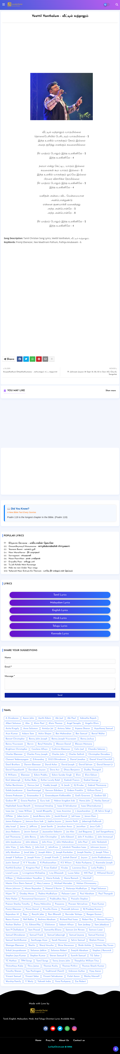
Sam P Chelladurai (15, 930)
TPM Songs (26, 961)
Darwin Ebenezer (32, 764)
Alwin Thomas (55, 723)
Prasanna (59, 904)
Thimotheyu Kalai (14, 966)
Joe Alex (70, 832)
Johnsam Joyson (98, 847)
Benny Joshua (87, 739)
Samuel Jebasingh (56, 935)
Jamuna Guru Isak (34, 821)
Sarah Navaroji (59, 940)
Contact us (79, 1040)
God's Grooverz (82, 795)
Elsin (78, 775)
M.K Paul (88, 873)
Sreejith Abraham (79, 950)
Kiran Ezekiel (50, 868)
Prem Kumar (98, 904)
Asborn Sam (28, 733)
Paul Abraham (87, 894)
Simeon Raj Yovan (104, 945)
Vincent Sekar (32, 976)
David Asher (51, 764)
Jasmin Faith (71, 821)
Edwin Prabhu (41, 775)
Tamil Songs (42, 961)
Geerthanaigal (34, 790)
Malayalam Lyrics (60, 602)
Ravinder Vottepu (73, 914)
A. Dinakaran (12, 718)
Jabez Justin (23, 816)
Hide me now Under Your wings (23, 568)
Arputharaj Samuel (103, 728)
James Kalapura (13, 821)
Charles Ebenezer (14, 754)
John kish (39, 847)
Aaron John (28, 718)
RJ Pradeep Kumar (92, 909)
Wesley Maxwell (92, 976)
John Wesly (25, 847)
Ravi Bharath (54, 914)
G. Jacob (65, 785)
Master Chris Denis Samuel (19, 883)
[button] (117, 4)
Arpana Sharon (82, 728)
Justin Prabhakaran (101, 857)
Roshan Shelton (13, 925)
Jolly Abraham (13, 852)
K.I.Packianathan (48, 863)
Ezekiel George (91, 780)
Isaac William (25, 811)
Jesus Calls (95, 826)
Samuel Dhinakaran (15, 935)
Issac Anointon (64, 811)
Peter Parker (12, 899)
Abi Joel (59, 718)
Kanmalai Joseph (104, 863)
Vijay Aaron (95, 971)
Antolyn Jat (47, 728)
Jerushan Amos (64, 826)
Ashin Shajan (44, 733)
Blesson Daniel (63, 744)
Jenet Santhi (47, 826)
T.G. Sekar (95, 955)
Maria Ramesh (71, 878)
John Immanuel (105, 837)
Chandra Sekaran (96, 749)
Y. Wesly (29, 981)
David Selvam (85, 764)
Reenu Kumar (12, 919)
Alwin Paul (39, 723)
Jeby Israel (11, 826)
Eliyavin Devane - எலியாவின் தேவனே (31, 543)
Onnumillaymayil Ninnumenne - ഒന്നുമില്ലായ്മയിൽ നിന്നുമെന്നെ (39, 546)
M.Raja (9, 878)
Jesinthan (81, 826)
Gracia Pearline (28, 801)
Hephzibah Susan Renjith (18, 806)
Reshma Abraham (47, 919)
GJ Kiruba (79, 785)
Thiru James (33, 966)
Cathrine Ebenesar (61, 749)
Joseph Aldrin (45, 852)
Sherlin (31, 945)
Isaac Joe (10, 811)
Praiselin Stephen (79, 899)
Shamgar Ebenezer (15, 945)
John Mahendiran (65, 842)
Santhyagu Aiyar (39, 940)
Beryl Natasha (45, 744)
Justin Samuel (12, 863)
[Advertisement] (60, 424)
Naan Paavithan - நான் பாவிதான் (24, 559)
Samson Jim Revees (75, 930)
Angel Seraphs (74, 723)
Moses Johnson (13, 888)
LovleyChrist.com (56, 1047)
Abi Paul (71, 718)
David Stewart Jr (105, 764)
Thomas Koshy (50, 966)
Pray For (50, 1040)
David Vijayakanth (15, 770)
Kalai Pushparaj (84, 863)
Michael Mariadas (63, 883)
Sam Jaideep (84, 925)
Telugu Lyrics (60, 626)
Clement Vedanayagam (17, 759)
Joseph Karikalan (64, 852)
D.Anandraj (38, 759)
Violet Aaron (73, 976)
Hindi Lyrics (60, 618)
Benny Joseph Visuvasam (64, 739)
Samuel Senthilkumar (16, 940)
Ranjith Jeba (38, 914)
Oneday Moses (27, 894)
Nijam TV (10, 894)
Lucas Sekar (74, 873)
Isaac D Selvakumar (67, 806)
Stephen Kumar (37, 955)
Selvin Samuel (78, 940)
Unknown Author (76, 971)
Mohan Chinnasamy (86, 883)
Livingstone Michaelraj (33, 873)
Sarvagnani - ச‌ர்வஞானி (20, 556)
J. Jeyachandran (82, 811)
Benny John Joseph (38, 739)
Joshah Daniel (70, 857)
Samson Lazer (96, 930)
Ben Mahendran (63, 733)
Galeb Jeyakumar (14, 790)
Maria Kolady (53, 878)
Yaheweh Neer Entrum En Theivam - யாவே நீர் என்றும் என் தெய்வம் (41, 571)
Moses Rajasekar (33, 888)
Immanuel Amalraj (44, 806)
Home (38, 1040)
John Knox (47, 842)
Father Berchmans (14, 785)
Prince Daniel (32, 909)
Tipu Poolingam (33, 971)
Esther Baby (31, 780)
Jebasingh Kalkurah (91, 821)
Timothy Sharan (13, 971)
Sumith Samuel (78, 955)
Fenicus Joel (33, 785)
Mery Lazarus (43, 883)
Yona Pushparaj (63, 981)
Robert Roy (87, 919)
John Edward (67, 837)
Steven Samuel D (58, 955)
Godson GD (100, 795)
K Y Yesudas (29, 863)
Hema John (84, 801)
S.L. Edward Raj (32, 925)
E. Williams (11, 775)
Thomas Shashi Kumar (93, 966)
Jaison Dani (90, 816)
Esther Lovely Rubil (50, 780)
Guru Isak (45, 801)
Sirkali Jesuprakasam (16, 950)
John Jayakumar (13, 842)
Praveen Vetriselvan (78, 904)
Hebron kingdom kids (64, 801)
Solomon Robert (59, 950)
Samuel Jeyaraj (76, 935)
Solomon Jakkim (38, 950)
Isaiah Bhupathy (44, 811)
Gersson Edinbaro (54, 790)
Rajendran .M (12, 914)
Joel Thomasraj (13, 837)
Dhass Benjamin (72, 770)
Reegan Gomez (94, 914)
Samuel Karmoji (96, 935)
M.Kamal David (104, 873)
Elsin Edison (91, 775)
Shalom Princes (96, 940)
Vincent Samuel (13, 976)
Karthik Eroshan (14, 868)
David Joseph (68, 764)
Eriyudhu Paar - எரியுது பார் (22, 562)
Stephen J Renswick (101, 950)
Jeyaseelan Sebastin (52, 832)
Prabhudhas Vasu (58, 899)
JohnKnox (53, 847)
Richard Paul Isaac (69, 919)
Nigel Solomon (98, 888)
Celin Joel (79, 749)
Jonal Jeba (29, 852)
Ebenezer (25, 775)
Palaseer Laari (69, 894)
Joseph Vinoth (52, 857)
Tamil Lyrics (60, 595)
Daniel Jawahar (77, 759)
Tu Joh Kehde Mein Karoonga (22, 565)
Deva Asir (55, 770)
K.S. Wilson (66, 863)
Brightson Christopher (16, 749)
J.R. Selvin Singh (102, 811)
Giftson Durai (94, 790)
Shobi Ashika (84, 945)
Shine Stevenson (66, 945)
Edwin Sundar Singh (62, 775)
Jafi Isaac (75, 816)
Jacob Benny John (41, 816)
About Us (64, 1040)
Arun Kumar (12, 733)
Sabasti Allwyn (66, 925)
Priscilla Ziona (50, 909)
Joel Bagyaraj (85, 832)
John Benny (30, 837)
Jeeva (22, 826)
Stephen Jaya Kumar (16, 955)
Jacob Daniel (61, 816)
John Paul (83, 842)
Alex (27, 723)
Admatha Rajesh (88, 718)
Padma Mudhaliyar (47, 894)
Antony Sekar (64, 728)
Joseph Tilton (102, 852)
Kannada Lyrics (60, 633)
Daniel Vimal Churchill (101, 759)
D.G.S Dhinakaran (57, 759)
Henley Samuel (102, 801)
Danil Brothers (13, 764)
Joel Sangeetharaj (105, 832)
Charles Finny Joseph (37, 754)
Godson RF (11, 801)
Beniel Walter (98, 733)
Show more (111, 391)
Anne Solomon (30, 728)
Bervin (30, 744)
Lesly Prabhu (97, 868)
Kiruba (64, 868)
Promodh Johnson (70, 909)
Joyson (84, 857)
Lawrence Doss (79, 868)
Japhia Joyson (54, 821)
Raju (25, 914)
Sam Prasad (34, 930)
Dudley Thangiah (92, 770)
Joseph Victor (33, 857)
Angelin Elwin (92, 723)
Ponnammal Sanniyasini (34, 899)
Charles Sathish (76, 754)
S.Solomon (50, 925)
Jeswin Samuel (31, 832)
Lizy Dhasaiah (56, 873)
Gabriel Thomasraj (97, 785)
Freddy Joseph (50, 785)
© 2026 (68, 1047)
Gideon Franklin (75, 790)
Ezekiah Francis (72, 780)
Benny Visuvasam (14, 744)
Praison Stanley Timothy (18, 904)
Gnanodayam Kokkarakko (58, 795)
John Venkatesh (99, 842)
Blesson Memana (83, 744)
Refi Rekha (28, 919)
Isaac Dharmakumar (91, 806)
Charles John (58, 754)
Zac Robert (80, 981)
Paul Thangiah (105, 894)
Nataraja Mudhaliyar (76, 888)
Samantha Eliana (52, 930)
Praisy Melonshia (42, 904)
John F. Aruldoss (86, 837)
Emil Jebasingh (13, 780)
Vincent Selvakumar (53, 976)
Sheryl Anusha (46, 945)
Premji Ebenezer (13, 909)
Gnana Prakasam (14, 795)
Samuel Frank (36, 935)
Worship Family (13, 981)
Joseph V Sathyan (14, 857)
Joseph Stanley (84, 852)
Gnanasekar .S (34, 795)
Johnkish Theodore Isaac (74, 847)
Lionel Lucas (12, 873)
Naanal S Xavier (53, 888)
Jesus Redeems (13, 832)
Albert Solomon (13, 723)
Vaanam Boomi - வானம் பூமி (22, 549)
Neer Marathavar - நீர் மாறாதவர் (24, 552)
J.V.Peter (9, 816)
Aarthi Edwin (44, 718)
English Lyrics (60, 610)
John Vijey (11, 847)
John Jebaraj (32, 842)
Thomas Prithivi (70, 966)
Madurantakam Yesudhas (29, 878)
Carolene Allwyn (40, 749)
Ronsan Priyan (104, 919)
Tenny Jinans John (61, 961)
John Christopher (48, 837)
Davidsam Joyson (37, 770)
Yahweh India (44, 981)
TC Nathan (11, 961)
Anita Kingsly (12, 728)
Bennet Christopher (15, 739)
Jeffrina (33, 826)
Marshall (87, 878)
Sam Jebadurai (102, 925)
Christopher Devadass (99, 754)
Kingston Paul (33, 868)
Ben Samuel (81, 733)
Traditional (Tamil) (54, 971)
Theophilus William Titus (86, 961)
